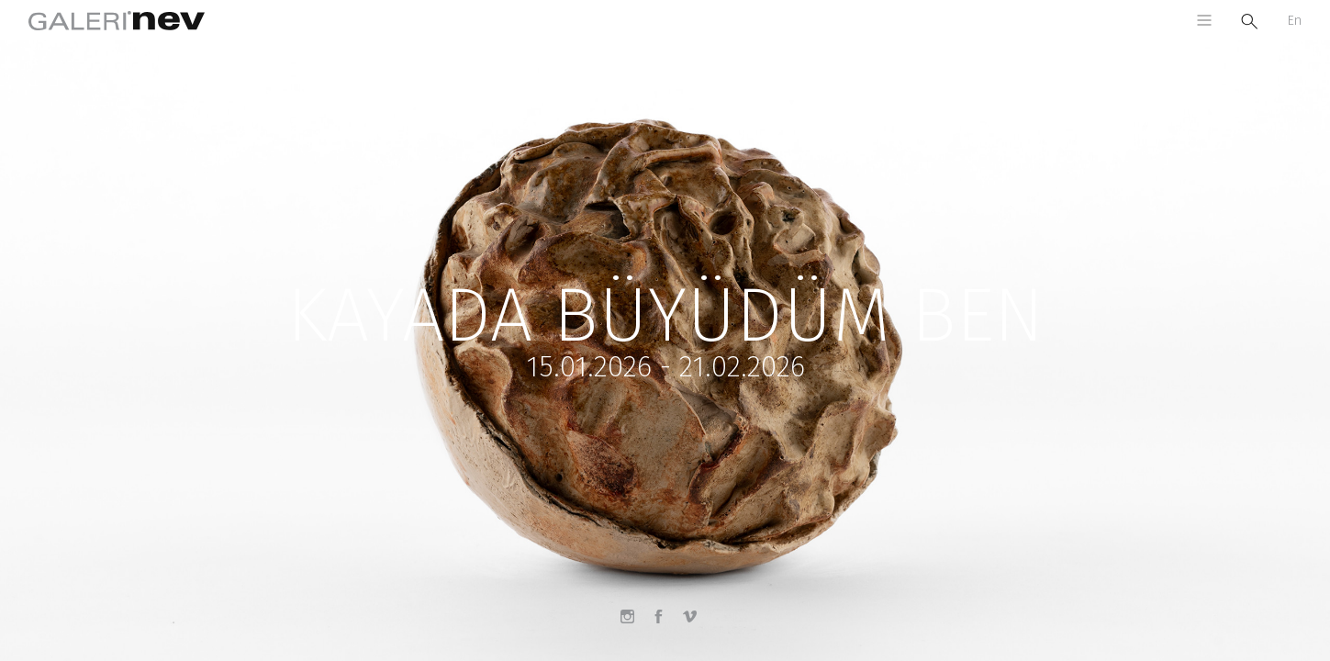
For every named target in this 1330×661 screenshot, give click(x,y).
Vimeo (696, 623)
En (1294, 20)
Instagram (634, 623)
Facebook (665, 623)
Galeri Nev (116, 20)
